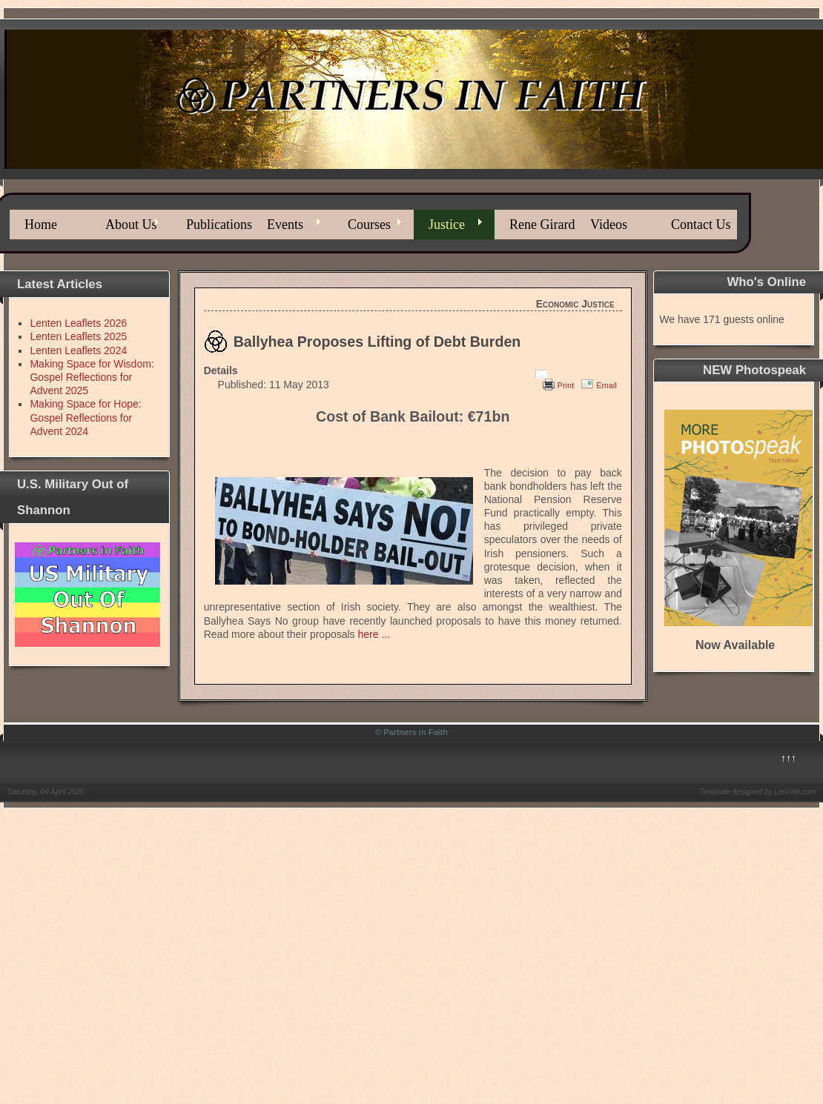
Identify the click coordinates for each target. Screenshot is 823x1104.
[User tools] (541, 374)
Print (566, 385)
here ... (374, 634)
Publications (219, 224)
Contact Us (701, 224)
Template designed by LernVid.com (758, 792)
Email (606, 385)
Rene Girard (542, 224)
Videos (608, 224)
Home (40, 224)
